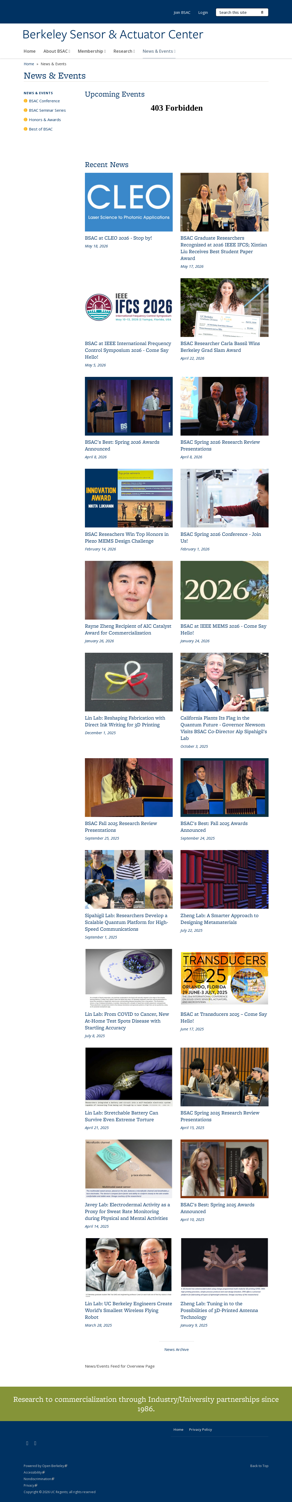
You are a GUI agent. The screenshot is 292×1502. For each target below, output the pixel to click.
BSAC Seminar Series (47, 110)
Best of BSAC (41, 129)
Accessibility (34, 1472)
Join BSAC (182, 12)
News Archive (176, 1349)
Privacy (30, 1485)
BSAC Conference (44, 100)
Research (124, 51)
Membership (92, 51)
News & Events (159, 51)
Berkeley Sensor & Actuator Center (112, 35)
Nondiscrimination (39, 1479)
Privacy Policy (200, 1429)
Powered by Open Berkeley (45, 1466)
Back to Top (259, 1465)
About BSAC (57, 51)
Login (203, 12)
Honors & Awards (45, 119)
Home (30, 51)
